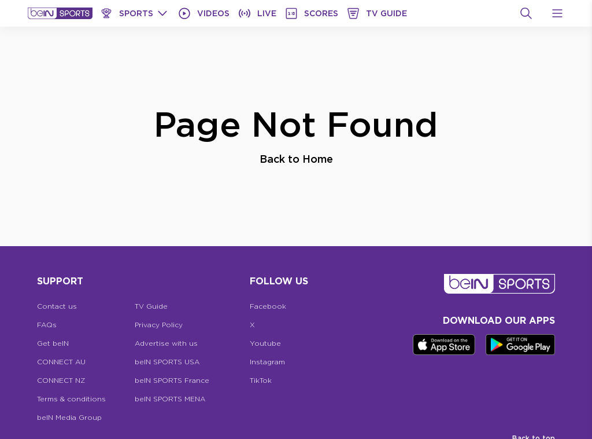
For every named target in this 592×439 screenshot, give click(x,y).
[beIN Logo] (60, 13)
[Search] (526, 13)
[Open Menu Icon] (557, 13)
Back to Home (296, 158)
